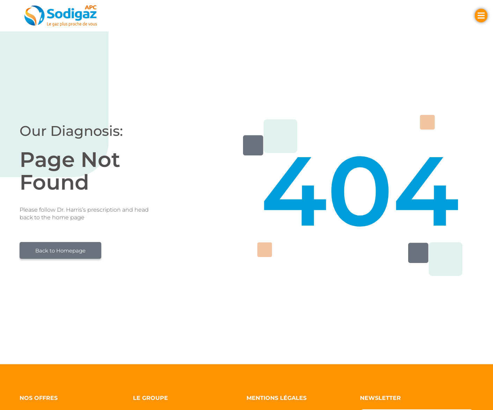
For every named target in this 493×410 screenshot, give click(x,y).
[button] (150, 15)
